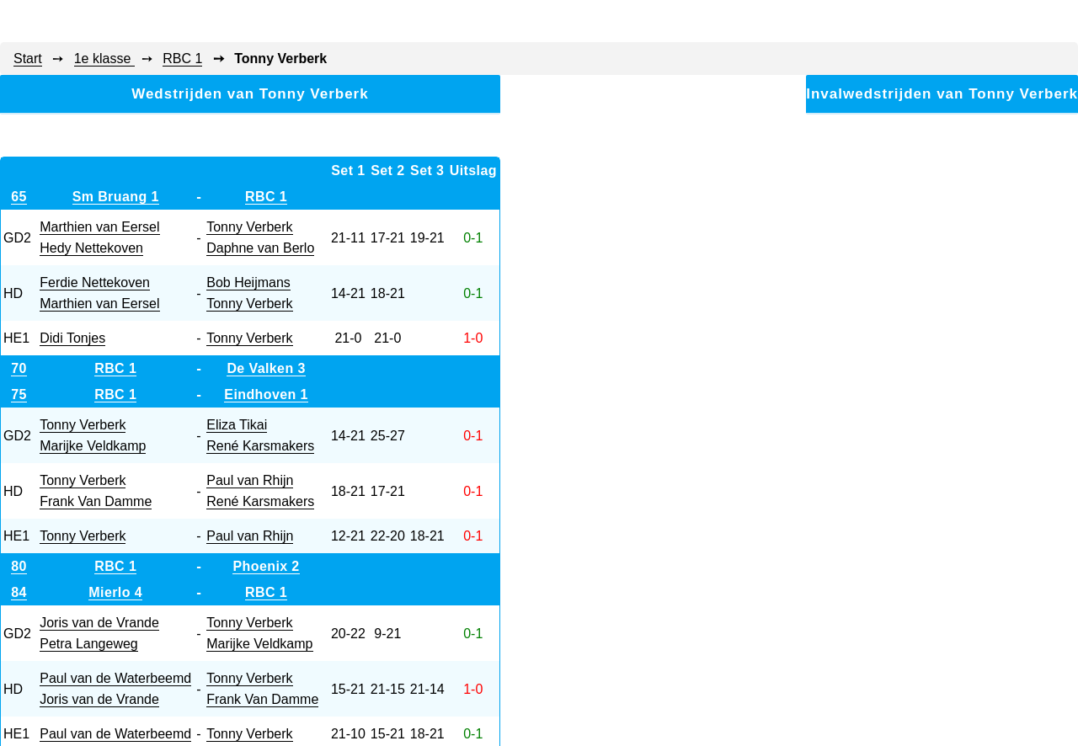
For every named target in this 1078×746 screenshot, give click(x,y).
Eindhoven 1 (266, 394)
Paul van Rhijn (249, 480)
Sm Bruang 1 (115, 196)
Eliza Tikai (236, 425)
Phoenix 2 (265, 566)
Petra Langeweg (89, 644)
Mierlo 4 (115, 592)
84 (19, 592)
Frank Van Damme (96, 501)
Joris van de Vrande (99, 622)
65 (19, 196)
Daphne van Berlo (260, 248)
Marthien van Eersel (99, 227)
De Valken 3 (266, 368)
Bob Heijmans (248, 282)
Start (27, 58)
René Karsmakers (260, 446)
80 (19, 566)
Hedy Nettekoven (91, 248)
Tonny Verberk (249, 227)
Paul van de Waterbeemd (115, 678)
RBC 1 (182, 58)
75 (19, 394)
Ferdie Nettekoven (95, 282)
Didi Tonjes (72, 338)
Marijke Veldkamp (93, 446)
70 (19, 368)
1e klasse (104, 58)
